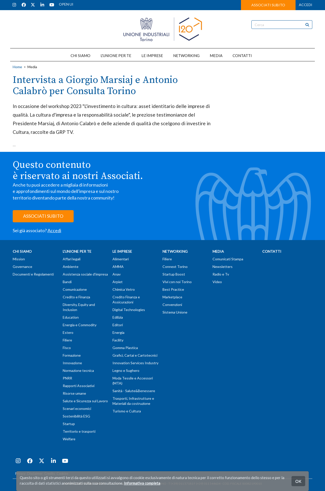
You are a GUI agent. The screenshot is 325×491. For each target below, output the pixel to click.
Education (71, 317)
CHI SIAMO (80, 55)
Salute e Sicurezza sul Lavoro (85, 401)
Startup (69, 424)
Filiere (67, 340)
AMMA (118, 266)
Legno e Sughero (125, 370)
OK (298, 481)
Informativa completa (142, 483)
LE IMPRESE (152, 55)
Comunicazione (75, 289)
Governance (22, 266)
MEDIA (216, 55)
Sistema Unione (174, 312)
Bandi (67, 282)
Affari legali (71, 259)
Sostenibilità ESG (76, 416)
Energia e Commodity (79, 325)
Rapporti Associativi (78, 386)
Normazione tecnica (78, 370)
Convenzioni (172, 304)
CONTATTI (242, 55)
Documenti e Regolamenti (33, 274)
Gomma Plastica (125, 347)
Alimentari (120, 259)
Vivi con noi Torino (177, 282)
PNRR (67, 378)
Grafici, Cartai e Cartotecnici (134, 355)
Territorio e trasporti (79, 431)
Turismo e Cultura (126, 411)
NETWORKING (186, 55)
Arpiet (117, 282)
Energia (118, 332)
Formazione (72, 355)
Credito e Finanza (76, 297)
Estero (68, 332)
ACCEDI (305, 5)
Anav (116, 274)
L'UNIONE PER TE (116, 55)
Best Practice (173, 289)
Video (217, 282)
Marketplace (172, 297)
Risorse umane (74, 393)
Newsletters (223, 266)
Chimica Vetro (123, 289)
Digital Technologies (128, 309)
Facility (117, 340)
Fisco (67, 347)
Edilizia (117, 317)
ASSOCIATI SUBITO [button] (268, 5)
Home (17, 67)
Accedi (54, 230)
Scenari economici (77, 408)
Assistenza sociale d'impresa (85, 274)
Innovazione (72, 363)
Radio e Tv (221, 274)
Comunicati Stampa (228, 259)
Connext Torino (175, 266)
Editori (117, 325)
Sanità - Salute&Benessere (133, 391)
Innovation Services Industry (135, 363)
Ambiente (70, 266)
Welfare (69, 439)
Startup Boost (173, 274)
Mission (19, 259)
